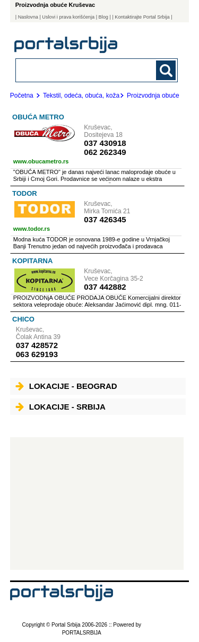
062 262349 (105, 152)
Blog (103, 17)
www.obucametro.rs (41, 161)
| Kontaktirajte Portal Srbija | (142, 17)
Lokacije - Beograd (66, 386)
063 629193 (37, 354)
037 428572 (37, 345)
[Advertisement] (97, 503)
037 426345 (105, 219)
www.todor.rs (31, 228)
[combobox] (81, 70)
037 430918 (105, 143)
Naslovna (28, 17)
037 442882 (105, 286)
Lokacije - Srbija (60, 406)
